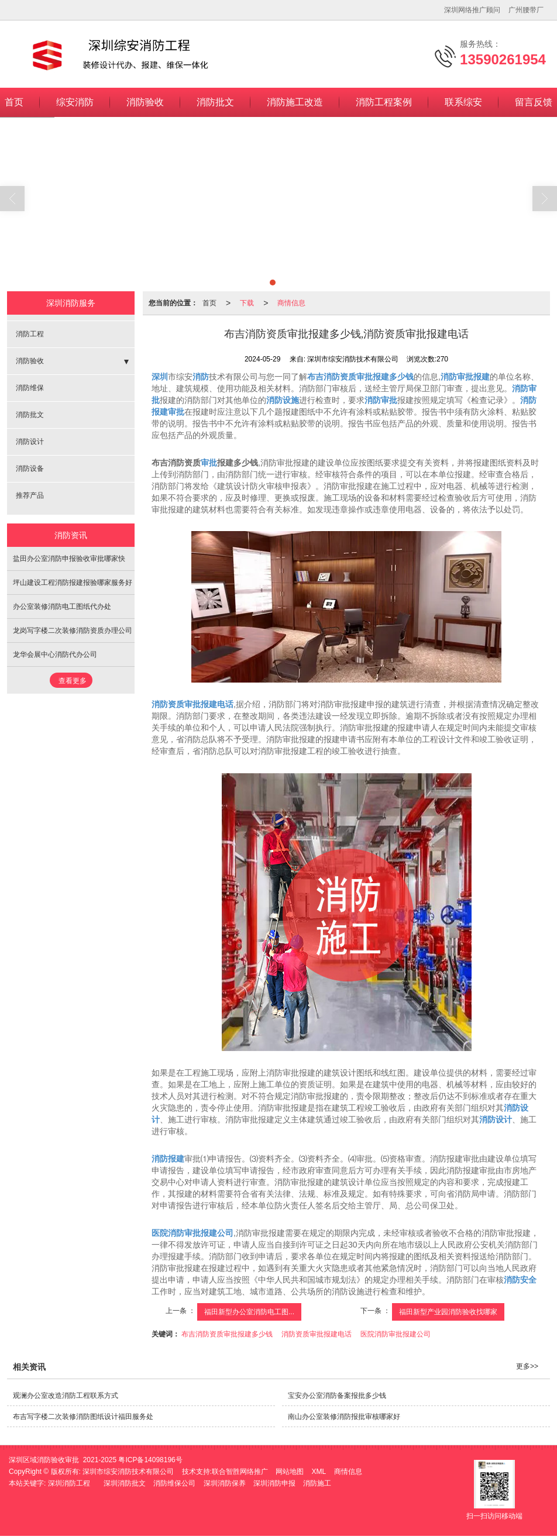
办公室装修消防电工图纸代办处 (62, 606)
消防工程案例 (384, 102)
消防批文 (215, 102)
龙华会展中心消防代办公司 (55, 654)
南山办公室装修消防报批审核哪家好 (344, 1416)
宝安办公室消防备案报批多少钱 (337, 1395)
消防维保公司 (174, 1483)
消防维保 (30, 388)
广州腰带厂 (526, 10)
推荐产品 (30, 495)
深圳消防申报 (274, 1483)
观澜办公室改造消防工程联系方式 (65, 1395)
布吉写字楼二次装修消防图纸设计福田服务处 (83, 1416)
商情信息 (291, 303)
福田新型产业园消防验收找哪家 (448, 1312)
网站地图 (290, 1471)
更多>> (527, 1366)
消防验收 (145, 102)
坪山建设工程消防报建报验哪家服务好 (72, 582)
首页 (209, 303)
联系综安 (463, 102)
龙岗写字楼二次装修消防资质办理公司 (72, 630)
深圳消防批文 (125, 1483)
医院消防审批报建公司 (395, 1334)
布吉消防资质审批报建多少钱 (227, 1334)
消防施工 (317, 1483)
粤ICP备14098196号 (150, 1460)
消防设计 (30, 441)
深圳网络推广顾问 (472, 10)
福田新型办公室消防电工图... (249, 1312)
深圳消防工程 (69, 1483)
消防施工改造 (295, 102)
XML (319, 1471)
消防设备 (30, 468)
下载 (247, 303)
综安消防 (75, 102)
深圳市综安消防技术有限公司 (128, 1471)
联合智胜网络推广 (240, 1471)
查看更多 (73, 681)
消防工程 (30, 334)
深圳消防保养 (225, 1483)
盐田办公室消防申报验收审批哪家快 (69, 558)
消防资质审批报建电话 (316, 1334)
